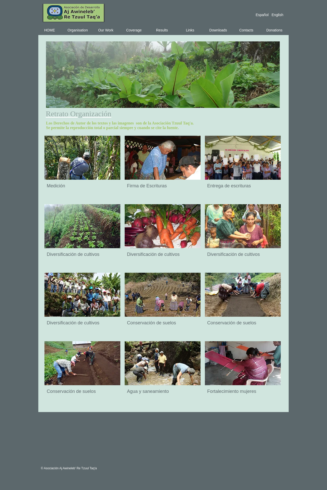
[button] (82, 167)
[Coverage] (134, 30)
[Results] (162, 30)
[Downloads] (218, 30)
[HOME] (49, 30)
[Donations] (274, 30)
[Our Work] (106, 30)
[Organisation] (77, 30)
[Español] (262, 15)
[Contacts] (246, 30)
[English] (277, 15)
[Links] (190, 30)
